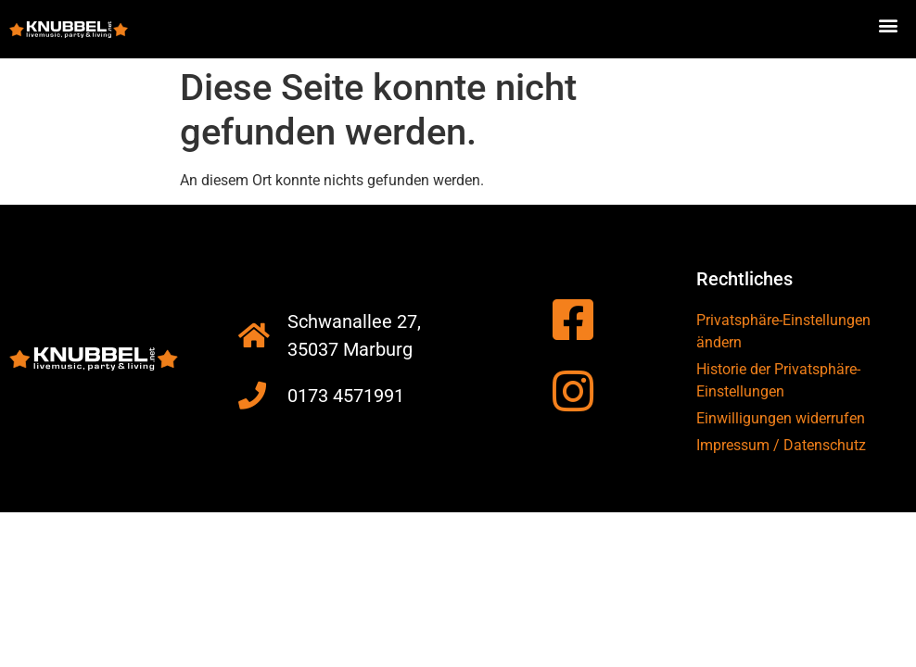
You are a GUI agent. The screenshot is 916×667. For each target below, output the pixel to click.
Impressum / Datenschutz (781, 445)
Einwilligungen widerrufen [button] (780, 418)
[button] (888, 24)
